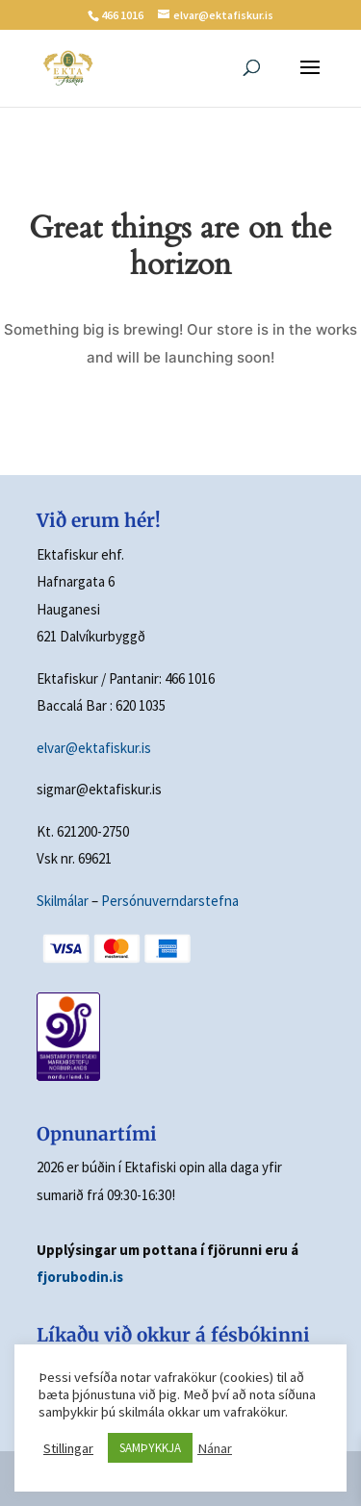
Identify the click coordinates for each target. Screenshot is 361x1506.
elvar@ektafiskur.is (94, 748)
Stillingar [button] (68, 1448)
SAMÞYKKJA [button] (150, 1448)
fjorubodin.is (80, 1277)
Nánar (214, 1448)
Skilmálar (63, 900)
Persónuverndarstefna (170, 900)
